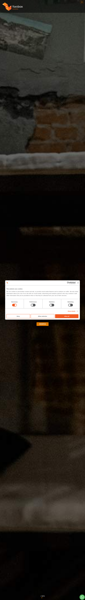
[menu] (82, 2)
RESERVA (42, 324)
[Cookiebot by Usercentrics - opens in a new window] (68, 283)
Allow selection (42, 316)
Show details (71, 311)
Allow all (66, 316)
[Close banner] (78, 282)
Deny (18, 316)
